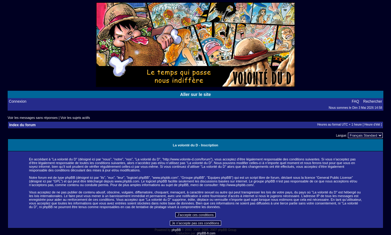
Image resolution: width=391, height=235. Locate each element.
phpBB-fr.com (206, 233)
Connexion (17, 101)
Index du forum (22, 125)
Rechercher (372, 101)
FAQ (355, 101)
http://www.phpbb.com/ (237, 185)
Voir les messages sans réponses (33, 117)
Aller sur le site (195, 94)
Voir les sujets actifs (75, 117)
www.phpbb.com (127, 181)
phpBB (176, 230)
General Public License (334, 177)
